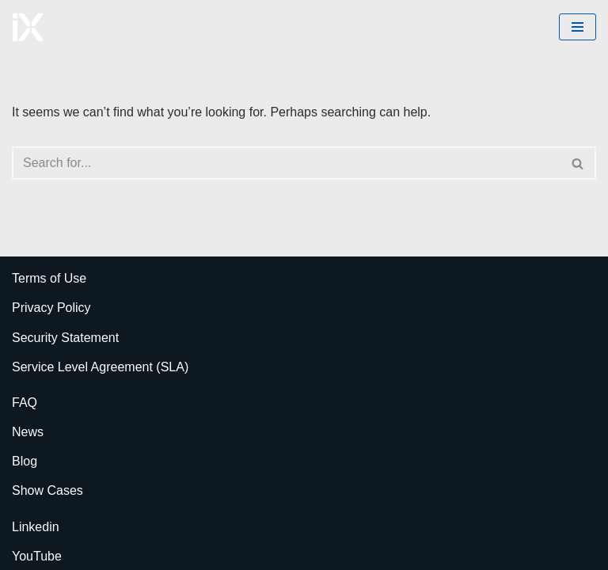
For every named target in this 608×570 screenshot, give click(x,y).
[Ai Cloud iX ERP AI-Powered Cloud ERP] (28, 27)
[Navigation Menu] (577, 26)
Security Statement (65, 337)
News (28, 432)
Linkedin (35, 527)
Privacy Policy (51, 307)
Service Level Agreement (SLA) (100, 367)
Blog (24, 461)
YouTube (37, 556)
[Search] (286, 163)
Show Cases (47, 490)
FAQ (24, 402)
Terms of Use (49, 278)
